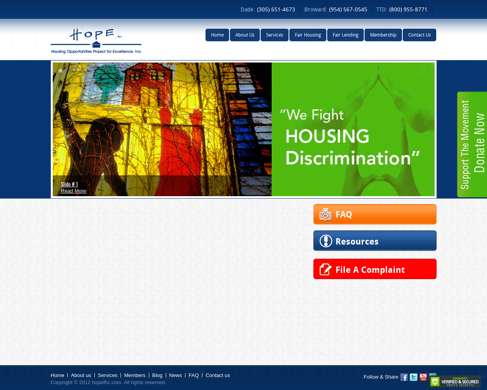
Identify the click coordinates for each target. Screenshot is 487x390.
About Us (244, 35)
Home (217, 35)
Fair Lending (345, 35)
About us (81, 375)
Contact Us (419, 35)
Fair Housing (308, 35)
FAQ (194, 375)
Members (134, 375)
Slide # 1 (69, 184)
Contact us (218, 375)
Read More (73, 191)
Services (274, 35)
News (175, 375)
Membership (383, 35)
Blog (157, 375)
